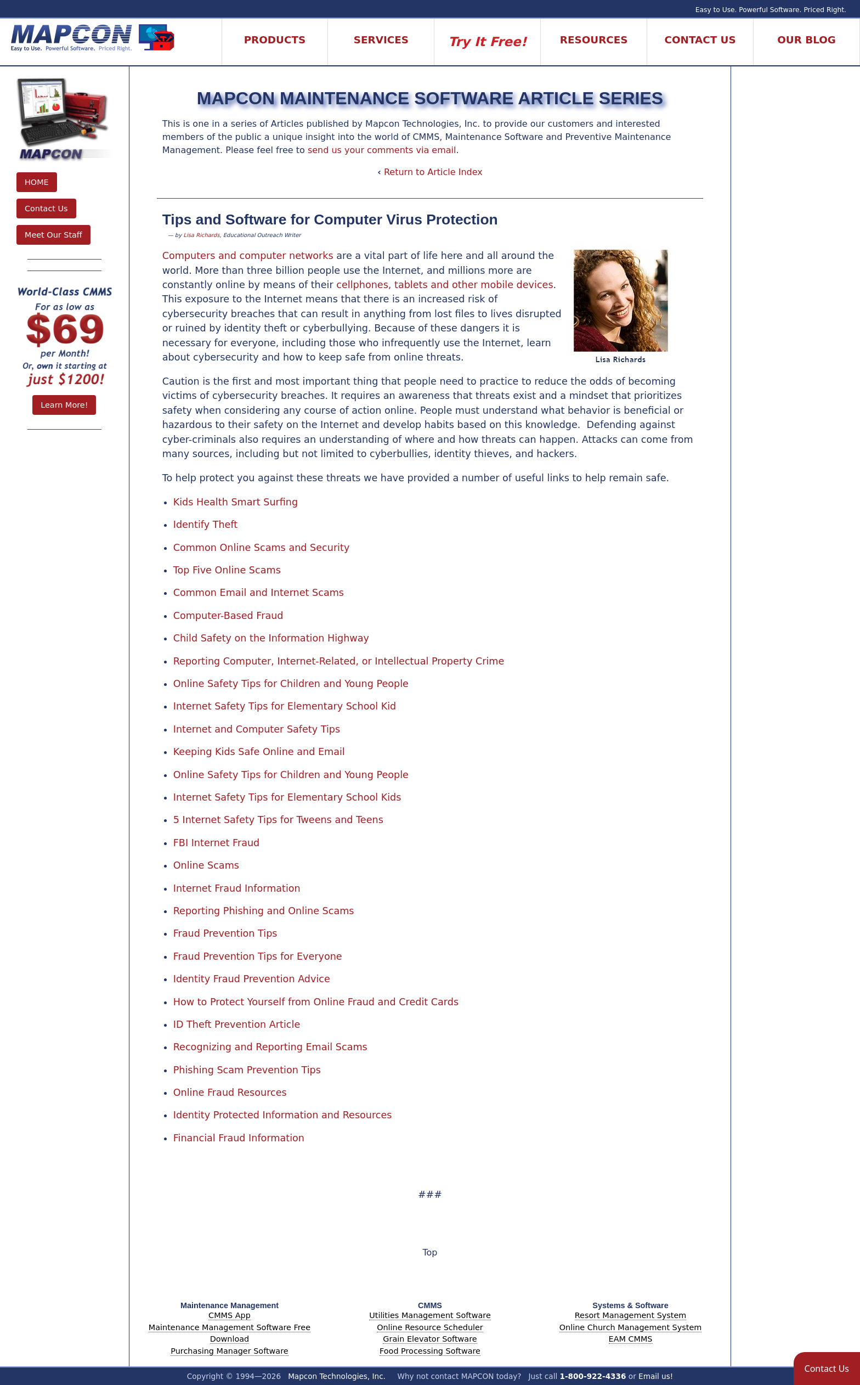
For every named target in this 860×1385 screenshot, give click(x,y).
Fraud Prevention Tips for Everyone (257, 956)
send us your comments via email (382, 150)
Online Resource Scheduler (430, 1327)
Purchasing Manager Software (229, 1351)
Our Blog (806, 40)
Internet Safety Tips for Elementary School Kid (285, 706)
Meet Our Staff (53, 234)
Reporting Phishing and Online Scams (263, 910)
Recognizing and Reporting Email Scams (270, 1046)
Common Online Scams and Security (261, 547)
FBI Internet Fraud (216, 842)
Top (429, 1252)
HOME (37, 182)
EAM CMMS (631, 1339)
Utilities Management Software (430, 1315)
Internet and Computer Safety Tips (257, 729)
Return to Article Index (433, 172)
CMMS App (229, 1315)
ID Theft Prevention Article (237, 1024)
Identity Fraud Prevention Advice (251, 978)
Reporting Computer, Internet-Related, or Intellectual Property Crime (339, 661)
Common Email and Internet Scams (258, 592)
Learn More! (64, 405)
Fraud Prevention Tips (225, 933)
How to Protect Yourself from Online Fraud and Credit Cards (316, 1001)
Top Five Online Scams (227, 570)
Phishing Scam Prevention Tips (247, 1070)
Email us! (655, 1376)
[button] (827, 1368)
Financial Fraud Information (238, 1138)
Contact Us (46, 208)
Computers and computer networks (247, 255)
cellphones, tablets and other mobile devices (444, 284)
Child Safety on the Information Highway (271, 638)
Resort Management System (631, 1315)
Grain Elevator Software (430, 1339)
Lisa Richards (201, 235)
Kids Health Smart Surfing (235, 502)
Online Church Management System (630, 1327)
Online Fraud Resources (230, 1092)
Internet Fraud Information (237, 888)
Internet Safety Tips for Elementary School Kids (287, 797)
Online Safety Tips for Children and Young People (291, 683)
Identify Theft (205, 524)
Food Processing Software (430, 1351)
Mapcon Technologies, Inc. (337, 1376)
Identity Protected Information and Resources (282, 1115)
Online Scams (206, 865)
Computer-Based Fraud (228, 615)
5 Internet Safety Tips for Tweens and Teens (278, 819)
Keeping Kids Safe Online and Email (259, 751)
